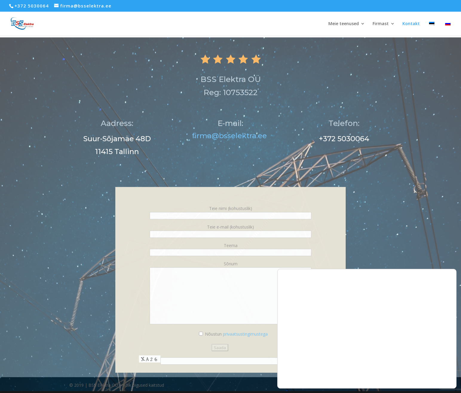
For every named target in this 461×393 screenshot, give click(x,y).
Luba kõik (429, 340)
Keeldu (429, 352)
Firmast (381, 24)
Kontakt (411, 24)
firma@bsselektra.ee (230, 150)
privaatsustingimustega (245, 348)
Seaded (429, 365)
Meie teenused (343, 24)
